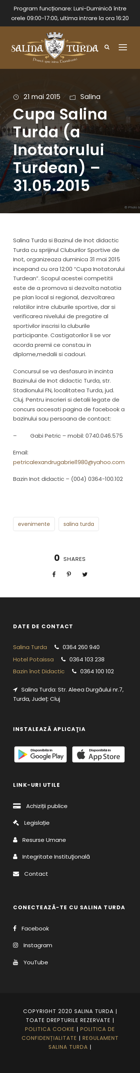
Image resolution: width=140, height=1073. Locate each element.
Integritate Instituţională (56, 856)
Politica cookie (50, 1029)
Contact (36, 874)
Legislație (37, 823)
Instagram (38, 945)
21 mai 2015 (42, 96)
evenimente (34, 524)
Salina (90, 96)
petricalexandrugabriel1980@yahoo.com (69, 462)
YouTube (36, 962)
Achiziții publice (47, 806)
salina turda (78, 524)
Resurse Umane (44, 840)
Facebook (35, 928)
